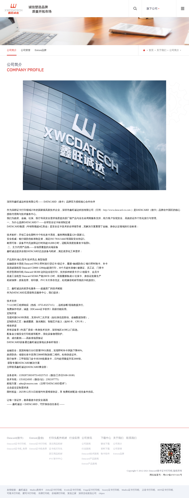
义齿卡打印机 (148, 490)
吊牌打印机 (44, 493)
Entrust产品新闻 (89, 463)
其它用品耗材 (55, 453)
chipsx (102, 493)
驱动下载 (105, 443)
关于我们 (161, 50)
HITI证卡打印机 (165, 490)
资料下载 (105, 448)
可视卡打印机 (13, 493)
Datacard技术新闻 (90, 453)
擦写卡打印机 (29, 493)
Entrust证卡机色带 (38, 448)
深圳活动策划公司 (87, 493)
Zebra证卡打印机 (54, 490)
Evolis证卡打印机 (72, 490)
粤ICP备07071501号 (172, 475)
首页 (151, 50)
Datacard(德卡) (15, 437)
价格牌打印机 (58, 493)
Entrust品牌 (40, 50)
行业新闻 (86, 448)
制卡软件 (105, 453)
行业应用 (74, 437)
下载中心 (106, 437)
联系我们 (131, 437)
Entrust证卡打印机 (38, 443)
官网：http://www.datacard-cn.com (113, 210)
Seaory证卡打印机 (110, 490)
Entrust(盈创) (36, 437)
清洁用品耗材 (55, 443)
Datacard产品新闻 (90, 458)
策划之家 (71, 493)
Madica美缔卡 (36, 490)
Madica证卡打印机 (131, 490)
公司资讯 (87, 437)
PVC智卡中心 (55, 458)
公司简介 (12, 50)
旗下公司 (152, 8)
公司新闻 (86, 443)
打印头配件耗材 (58, 437)
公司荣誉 (25, 50)
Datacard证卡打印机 (16, 443)
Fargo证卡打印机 (91, 490)
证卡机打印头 (55, 448)
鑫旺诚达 (23, 490)
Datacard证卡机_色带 (17, 448)
